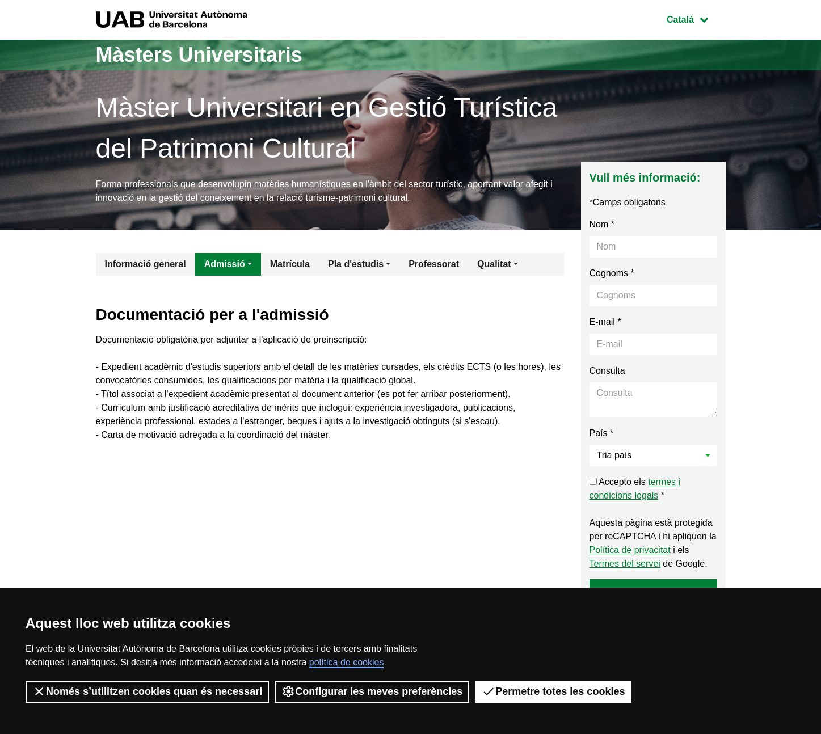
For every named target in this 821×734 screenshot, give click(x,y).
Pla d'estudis (356, 264)
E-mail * (605, 322)
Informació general (145, 264)
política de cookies (346, 662)
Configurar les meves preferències (371, 691)
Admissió (224, 264)
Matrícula (290, 264)
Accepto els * (635, 488)
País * (602, 433)
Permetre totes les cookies (553, 691)
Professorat (434, 264)
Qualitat (494, 264)
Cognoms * (612, 273)
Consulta (607, 371)
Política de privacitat (630, 550)
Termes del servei (625, 563)
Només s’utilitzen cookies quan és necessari (147, 691)
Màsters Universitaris (199, 54)
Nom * (602, 224)
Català (695, 18)
